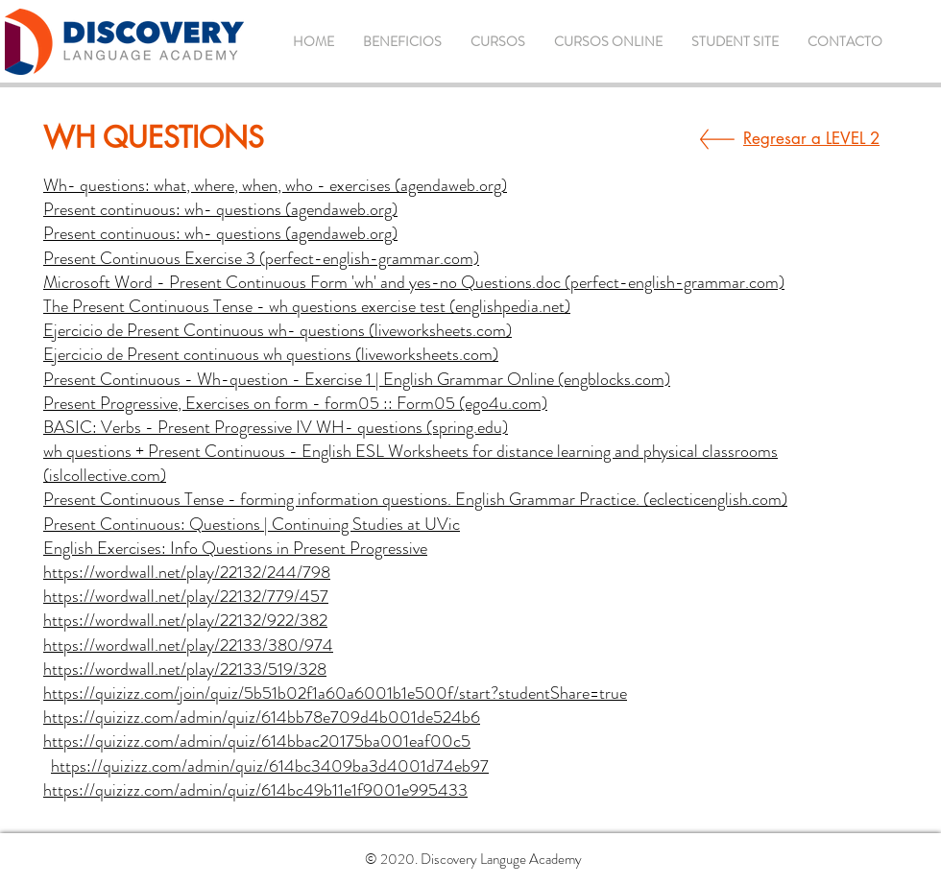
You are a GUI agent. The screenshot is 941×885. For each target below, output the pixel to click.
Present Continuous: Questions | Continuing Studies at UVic (251, 524)
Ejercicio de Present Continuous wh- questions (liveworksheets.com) (277, 330)
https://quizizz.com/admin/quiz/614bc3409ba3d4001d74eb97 (270, 765)
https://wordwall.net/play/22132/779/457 (185, 596)
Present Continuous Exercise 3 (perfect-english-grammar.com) (261, 258)
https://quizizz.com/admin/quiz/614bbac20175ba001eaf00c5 (256, 741)
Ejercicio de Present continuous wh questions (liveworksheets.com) (270, 354)
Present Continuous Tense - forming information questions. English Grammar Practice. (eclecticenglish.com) (415, 499)
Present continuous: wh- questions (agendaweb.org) (220, 209)
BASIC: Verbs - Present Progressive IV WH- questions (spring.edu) (275, 427)
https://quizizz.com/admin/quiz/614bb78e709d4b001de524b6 (261, 717)
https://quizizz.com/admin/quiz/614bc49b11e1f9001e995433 (255, 789)
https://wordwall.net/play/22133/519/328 (184, 669)
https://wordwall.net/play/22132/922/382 (185, 620)
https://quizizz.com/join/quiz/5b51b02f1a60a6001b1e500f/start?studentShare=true (335, 693)
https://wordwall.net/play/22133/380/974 (188, 645)
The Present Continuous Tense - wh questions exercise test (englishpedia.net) (306, 306)
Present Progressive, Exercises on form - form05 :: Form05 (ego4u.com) (295, 403)
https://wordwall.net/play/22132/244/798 (186, 572)
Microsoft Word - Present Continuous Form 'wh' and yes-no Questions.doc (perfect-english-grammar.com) (413, 282)
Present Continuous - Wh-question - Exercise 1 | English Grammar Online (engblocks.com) (356, 379)
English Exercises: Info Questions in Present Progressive (235, 548)
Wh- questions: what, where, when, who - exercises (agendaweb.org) (275, 185)
